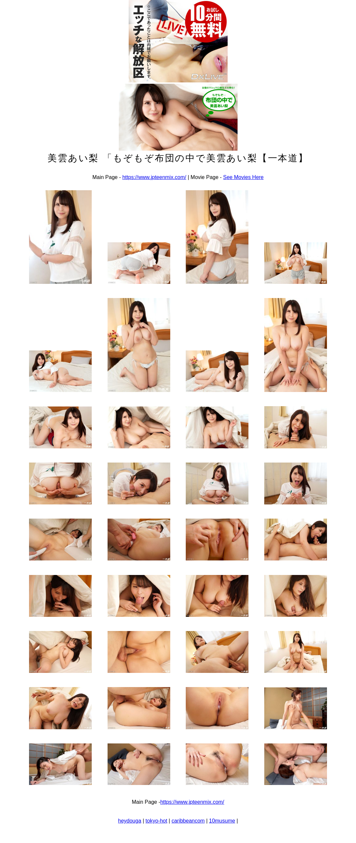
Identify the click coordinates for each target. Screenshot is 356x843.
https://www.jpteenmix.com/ (154, 177)
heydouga (129, 821)
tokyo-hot (156, 821)
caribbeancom (188, 821)
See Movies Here (243, 177)
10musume (222, 821)
